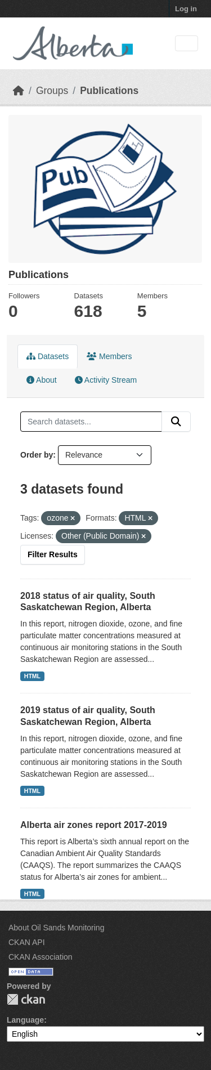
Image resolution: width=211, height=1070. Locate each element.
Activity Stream (106, 379)
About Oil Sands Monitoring (56, 927)
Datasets (47, 356)
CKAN (26, 999)
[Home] (18, 90)
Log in (186, 9)
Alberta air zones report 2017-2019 (93, 825)
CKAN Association (40, 956)
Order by (36, 454)
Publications (109, 90)
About (41, 379)
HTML (32, 676)
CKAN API (26, 942)
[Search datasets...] (91, 421)
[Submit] (176, 421)
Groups (52, 90)
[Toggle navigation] (186, 43)
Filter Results (53, 554)
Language (25, 1019)
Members (109, 356)
